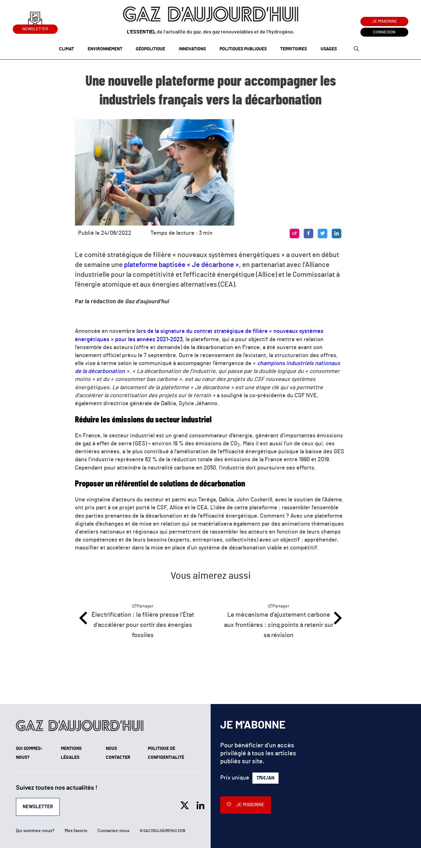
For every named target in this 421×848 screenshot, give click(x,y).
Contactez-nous (113, 831)
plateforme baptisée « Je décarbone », (182, 264)
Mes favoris (76, 831)
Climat (66, 49)
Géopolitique (150, 49)
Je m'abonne (384, 21)
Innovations (192, 49)
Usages (329, 49)
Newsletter (35, 28)
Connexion (384, 32)
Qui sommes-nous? (35, 831)
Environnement (105, 49)
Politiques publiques (243, 49)
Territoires (293, 49)
